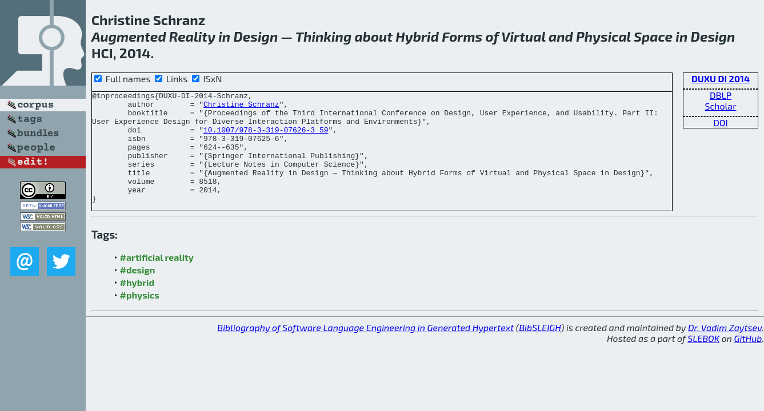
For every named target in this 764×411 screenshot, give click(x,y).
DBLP (720, 95)
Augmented (128, 36)
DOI (720, 122)
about (373, 36)
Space (653, 36)
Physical (603, 36)
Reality (192, 36)
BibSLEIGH (540, 349)
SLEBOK (703, 360)
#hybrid (137, 304)
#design (137, 292)
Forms (462, 36)
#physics (139, 317)
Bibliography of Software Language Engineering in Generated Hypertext (365, 349)
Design (255, 36)
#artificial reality (157, 279)
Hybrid (417, 36)
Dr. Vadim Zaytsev (725, 349)
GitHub (748, 360)
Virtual (523, 36)
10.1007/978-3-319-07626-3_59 (265, 138)
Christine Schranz (241, 107)
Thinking (323, 36)
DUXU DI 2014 (720, 78)
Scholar (720, 105)
